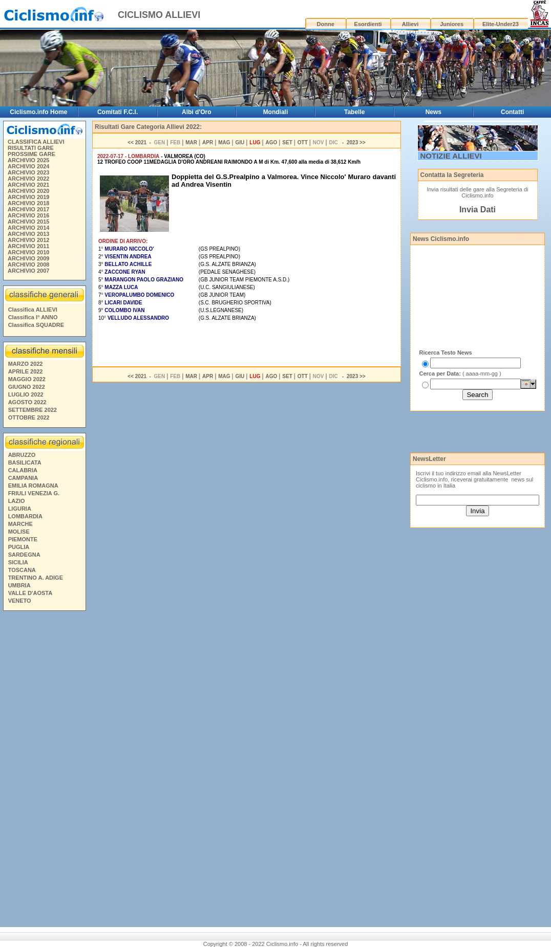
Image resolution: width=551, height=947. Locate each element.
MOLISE (19, 531)
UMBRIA (19, 585)
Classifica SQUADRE (36, 325)
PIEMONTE (22, 539)
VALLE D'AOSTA (30, 593)
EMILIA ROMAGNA (33, 485)
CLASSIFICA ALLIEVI (36, 142)
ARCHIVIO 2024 (28, 166)
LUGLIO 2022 (26, 394)
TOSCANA (22, 570)
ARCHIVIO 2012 (28, 240)
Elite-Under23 (500, 24)
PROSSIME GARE (31, 154)
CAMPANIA (23, 478)
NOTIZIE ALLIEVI (451, 155)
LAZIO (16, 501)
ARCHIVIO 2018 (28, 203)
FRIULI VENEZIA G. (33, 493)
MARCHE (20, 524)
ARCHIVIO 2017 (28, 209)
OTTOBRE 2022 (29, 417)
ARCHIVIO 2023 (28, 172)
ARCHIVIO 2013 (28, 234)
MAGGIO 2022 (27, 379)
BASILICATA (24, 462)
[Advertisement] (44, 770)
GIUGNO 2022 (26, 387)
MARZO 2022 (25, 364)
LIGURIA (19, 508)
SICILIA (18, 562)
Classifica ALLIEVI (32, 309)
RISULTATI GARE (31, 148)
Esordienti (368, 24)
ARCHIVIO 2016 (28, 215)
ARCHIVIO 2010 (28, 252)
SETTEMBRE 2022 (32, 410)
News (433, 112)
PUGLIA (19, 547)
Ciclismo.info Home (38, 112)
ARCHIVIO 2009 (28, 258)
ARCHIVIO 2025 (28, 160)
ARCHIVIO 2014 (28, 228)
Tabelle (354, 112)
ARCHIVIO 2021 (28, 185)
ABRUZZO (22, 455)
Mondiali (275, 112)
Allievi (410, 24)
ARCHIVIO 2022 (28, 178)
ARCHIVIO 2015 (28, 221)
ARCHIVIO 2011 (28, 246)
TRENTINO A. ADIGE (35, 578)
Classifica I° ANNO (33, 317)
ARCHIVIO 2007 (28, 271)
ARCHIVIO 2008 (28, 264)
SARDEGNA (24, 555)
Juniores (451, 24)
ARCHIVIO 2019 (28, 197)
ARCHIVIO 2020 (28, 191)
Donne (325, 24)
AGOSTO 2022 (27, 402)
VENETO (19, 601)
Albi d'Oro (196, 112)
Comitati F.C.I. (117, 112)
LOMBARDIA (25, 516)
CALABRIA (22, 470)
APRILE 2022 (25, 371)
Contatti (512, 112)
